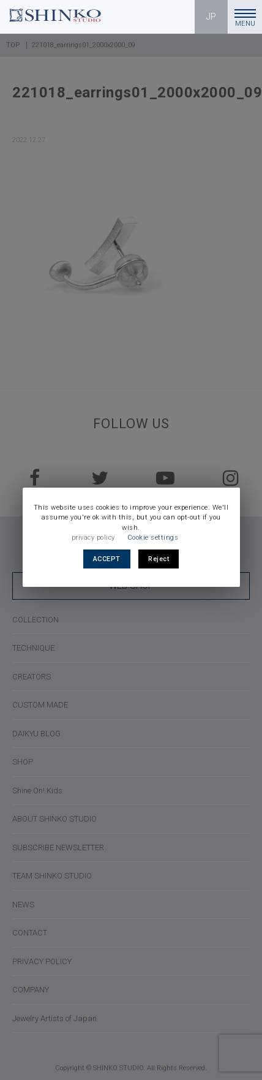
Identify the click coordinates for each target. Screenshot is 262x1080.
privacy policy (93, 538)
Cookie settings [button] (153, 538)
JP (211, 16)
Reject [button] (158, 559)
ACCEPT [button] (107, 559)
